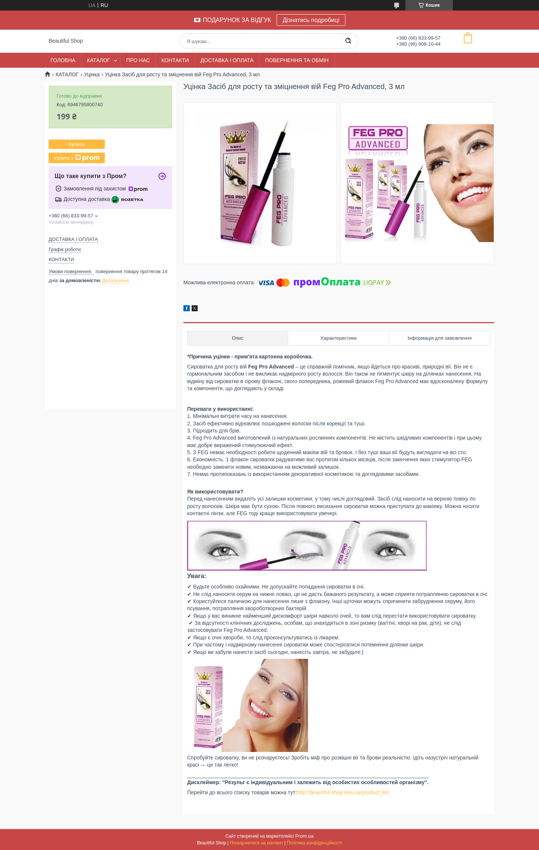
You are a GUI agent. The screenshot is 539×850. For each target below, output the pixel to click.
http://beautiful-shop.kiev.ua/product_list (343, 792)
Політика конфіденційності (314, 843)
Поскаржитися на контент (256, 843)
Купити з (76, 158)
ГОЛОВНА (63, 60)
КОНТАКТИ (175, 60)
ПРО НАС (138, 60)
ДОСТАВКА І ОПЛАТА (227, 60)
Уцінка (92, 74)
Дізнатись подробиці (311, 20)
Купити (77, 144)
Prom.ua (304, 836)
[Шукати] (348, 41)
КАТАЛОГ (98, 60)
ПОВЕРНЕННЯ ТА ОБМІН (297, 60)
